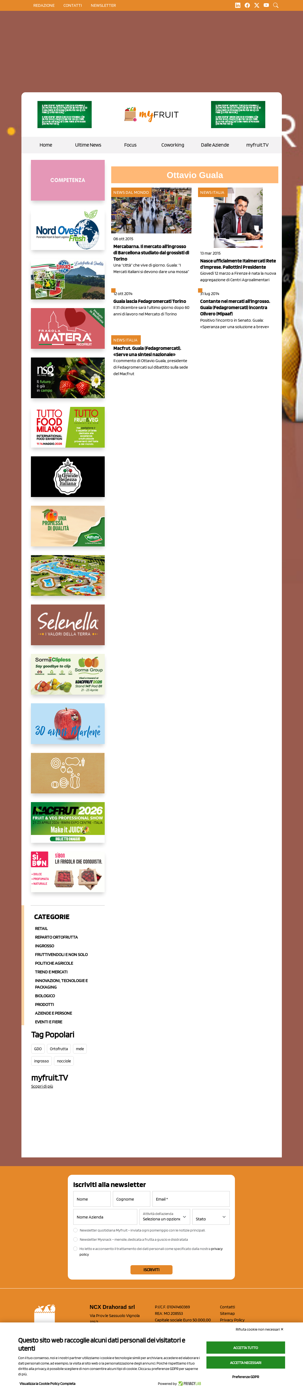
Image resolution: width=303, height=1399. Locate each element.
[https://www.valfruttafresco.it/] (68, 530)
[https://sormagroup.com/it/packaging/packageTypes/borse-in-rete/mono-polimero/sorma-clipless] (68, 678)
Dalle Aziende (215, 145)
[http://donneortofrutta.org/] (68, 184)
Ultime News (88, 145)
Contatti (227, 1306)
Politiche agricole (54, 963)
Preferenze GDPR (245, 1377)
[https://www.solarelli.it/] (68, 579)
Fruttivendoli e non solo (61, 954)
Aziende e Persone (53, 1013)
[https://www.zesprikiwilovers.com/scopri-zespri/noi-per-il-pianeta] (64, 114)
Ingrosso (44, 945)
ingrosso (41, 1061)
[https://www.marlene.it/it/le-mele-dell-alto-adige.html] (68, 728)
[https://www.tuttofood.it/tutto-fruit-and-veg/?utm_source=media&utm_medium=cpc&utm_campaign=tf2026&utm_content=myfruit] (68, 431)
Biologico (45, 995)
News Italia (212, 192)
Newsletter (103, 5)
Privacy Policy (232, 1319)
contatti (72, 5)
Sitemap (227, 1313)
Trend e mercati (51, 971)
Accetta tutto (245, 1348)
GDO (38, 1048)
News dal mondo (130, 192)
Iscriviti (151, 1269)
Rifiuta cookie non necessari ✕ (260, 1329)
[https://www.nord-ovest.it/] (68, 234)
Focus (130, 145)
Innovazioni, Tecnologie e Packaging (61, 984)
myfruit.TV (257, 145)
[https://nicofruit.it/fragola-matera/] (68, 332)
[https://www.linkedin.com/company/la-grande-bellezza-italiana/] (68, 481)
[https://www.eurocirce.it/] (68, 283)
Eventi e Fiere (48, 1021)
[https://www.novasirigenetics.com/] (68, 382)
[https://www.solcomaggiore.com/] (68, 777)
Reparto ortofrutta (56, 937)
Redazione (44, 5)
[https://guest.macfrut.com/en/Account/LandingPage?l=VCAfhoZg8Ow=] (68, 827)
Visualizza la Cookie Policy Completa (47, 1383)
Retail (41, 928)
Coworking (172, 145)
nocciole (64, 1061)
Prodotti (44, 1004)
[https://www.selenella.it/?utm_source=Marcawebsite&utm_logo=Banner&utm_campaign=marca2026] (68, 629)
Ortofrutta (59, 1048)
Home (46, 145)
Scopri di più (42, 1086)
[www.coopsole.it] (68, 876)
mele (80, 1048)
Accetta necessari (245, 1362)
